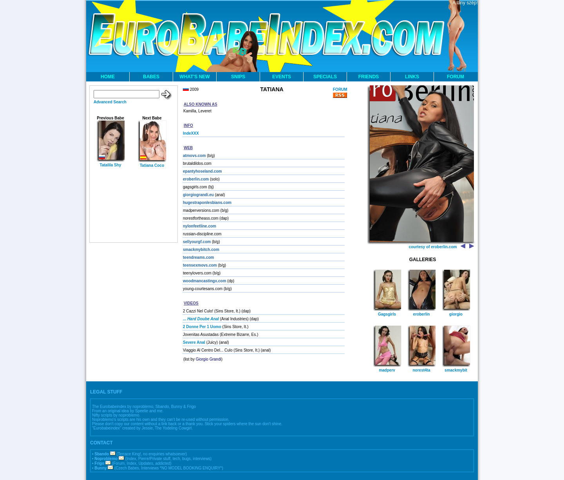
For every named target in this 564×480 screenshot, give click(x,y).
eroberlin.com (196, 179)
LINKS (412, 76)
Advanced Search (110, 102)
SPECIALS (325, 76)
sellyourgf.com (197, 242)
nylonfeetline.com (199, 226)
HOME (108, 76)
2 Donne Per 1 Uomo (202, 327)
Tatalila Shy (110, 165)
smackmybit (456, 370)
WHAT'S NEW (194, 76)
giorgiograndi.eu (198, 195)
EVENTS (281, 76)
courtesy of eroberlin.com (433, 247)
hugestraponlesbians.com (207, 202)
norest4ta (421, 370)
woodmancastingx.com (204, 281)
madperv (387, 370)
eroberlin (421, 314)
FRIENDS (368, 76)
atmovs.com (194, 155)
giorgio (456, 314)
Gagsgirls (387, 314)
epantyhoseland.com (202, 171)
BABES (151, 76)
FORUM (455, 76)
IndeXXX (191, 133)
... (201, 319)
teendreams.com (198, 257)
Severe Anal (194, 342)
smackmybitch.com (201, 249)
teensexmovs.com (200, 265)
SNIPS (238, 76)
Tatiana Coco (152, 165)
